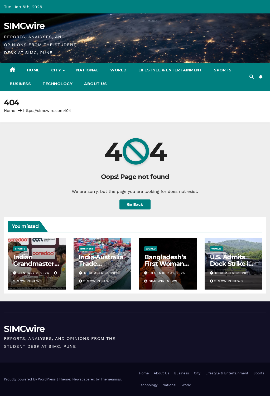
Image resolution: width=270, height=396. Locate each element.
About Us (95, 83)
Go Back (135, 204)
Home (33, 70)
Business (20, 83)
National (87, 70)
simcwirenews (95, 281)
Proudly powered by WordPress (30, 379)
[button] (251, 76)
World (118, 70)
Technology (57, 83)
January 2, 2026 (34, 273)
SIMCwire (24, 25)
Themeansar (111, 379)
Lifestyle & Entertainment (170, 70)
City (56, 70)
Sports (223, 70)
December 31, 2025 (101, 273)
